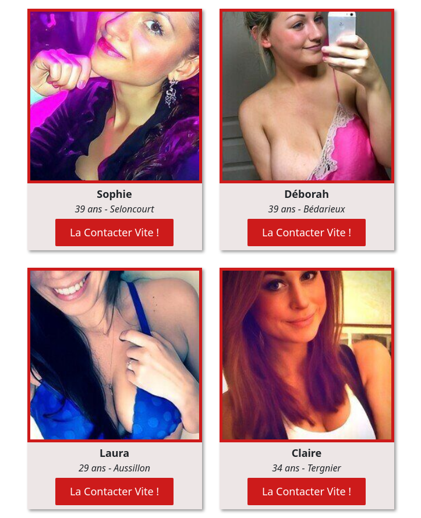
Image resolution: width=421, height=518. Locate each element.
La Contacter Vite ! (114, 232)
